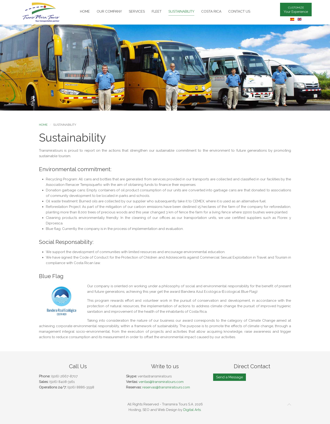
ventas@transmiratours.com (161, 382)
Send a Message (229, 377)
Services (137, 11)
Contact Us (239, 11)
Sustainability (181, 11)
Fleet (157, 11)
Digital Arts (192, 410)
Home (85, 11)
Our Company (109, 11)
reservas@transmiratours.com (166, 387)
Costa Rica (211, 11)
